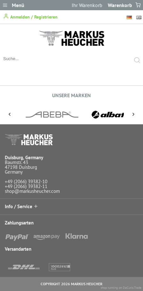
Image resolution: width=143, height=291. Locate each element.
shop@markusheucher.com (32, 191)
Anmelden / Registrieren (30, 16)
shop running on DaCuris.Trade (121, 288)
